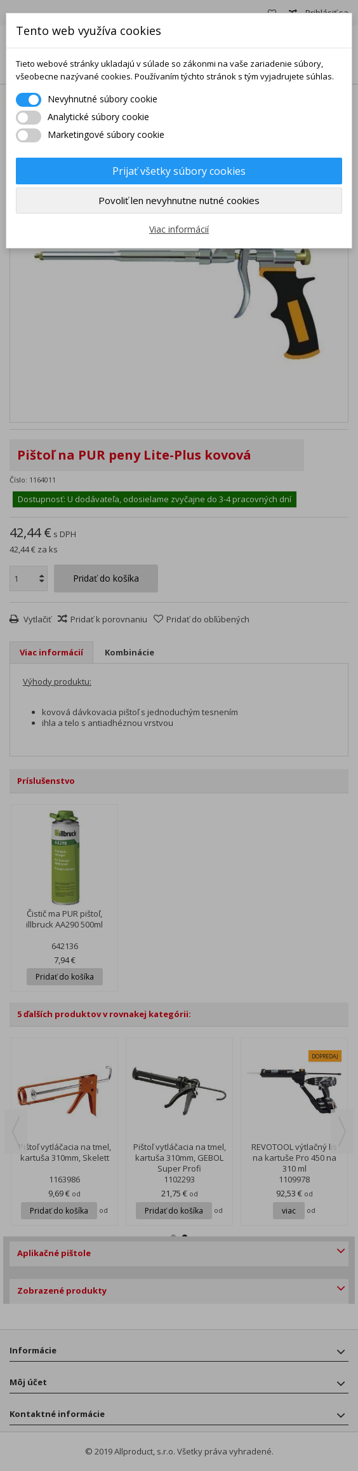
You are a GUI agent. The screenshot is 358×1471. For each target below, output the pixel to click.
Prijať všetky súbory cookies (179, 171)
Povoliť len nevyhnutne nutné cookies (179, 200)
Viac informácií (179, 229)
